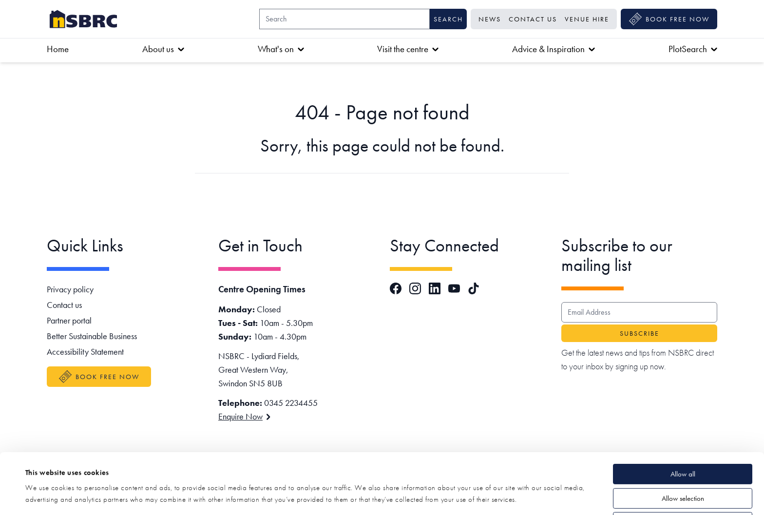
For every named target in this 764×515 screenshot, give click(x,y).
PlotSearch (692, 49)
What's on (281, 49)
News (489, 19)
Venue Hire (587, 19)
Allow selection (683, 441)
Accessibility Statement (85, 351)
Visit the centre (408, 49)
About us (163, 49)
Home (58, 49)
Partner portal (69, 320)
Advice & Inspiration (553, 49)
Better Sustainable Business (92, 336)
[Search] (344, 19)
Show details (365, 496)
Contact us (533, 19)
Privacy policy (70, 289)
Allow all (682, 417)
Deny (682, 465)
